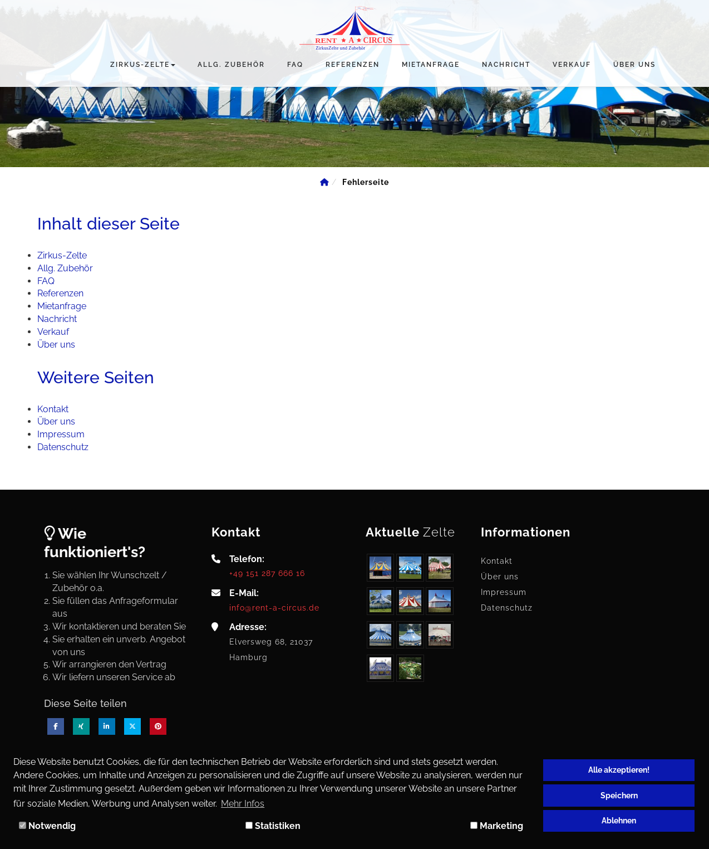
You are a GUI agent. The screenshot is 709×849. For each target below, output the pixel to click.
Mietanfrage (431, 65)
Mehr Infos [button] (242, 803)
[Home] (324, 182)
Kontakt (497, 561)
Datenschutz (507, 607)
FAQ (295, 65)
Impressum (503, 592)
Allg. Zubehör (231, 65)
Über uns (634, 65)
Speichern (619, 795)
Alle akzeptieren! (618, 769)
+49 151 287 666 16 (267, 573)
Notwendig (47, 826)
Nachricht (506, 65)
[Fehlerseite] (365, 182)
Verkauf (572, 65)
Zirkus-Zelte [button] (142, 65)
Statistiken (273, 826)
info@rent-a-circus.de (274, 607)
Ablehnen (619, 820)
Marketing (496, 826)
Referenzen (353, 65)
